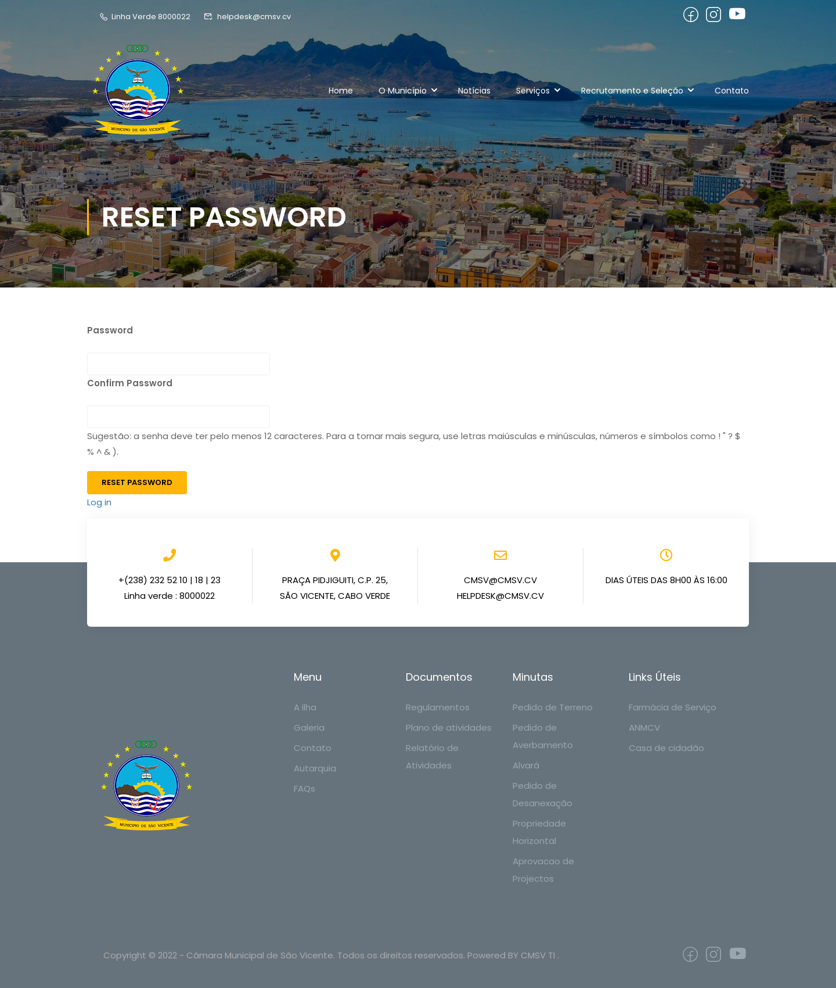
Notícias (474, 90)
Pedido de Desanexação (542, 794)
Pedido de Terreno (553, 707)
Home (341, 90)
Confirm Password (129, 383)
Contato (732, 90)
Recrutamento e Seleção (632, 90)
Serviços (533, 90)
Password (110, 330)
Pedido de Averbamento (543, 736)
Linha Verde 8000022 (144, 16)
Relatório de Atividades (432, 756)
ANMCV (644, 727)
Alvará (526, 765)
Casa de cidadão (666, 748)
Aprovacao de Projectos (543, 870)
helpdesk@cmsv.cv (247, 16)
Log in (99, 502)
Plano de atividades (449, 727)
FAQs (304, 788)
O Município (403, 90)
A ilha (305, 707)
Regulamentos (438, 707)
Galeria (309, 727)
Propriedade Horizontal (539, 832)
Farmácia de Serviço (672, 707)
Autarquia (315, 768)
